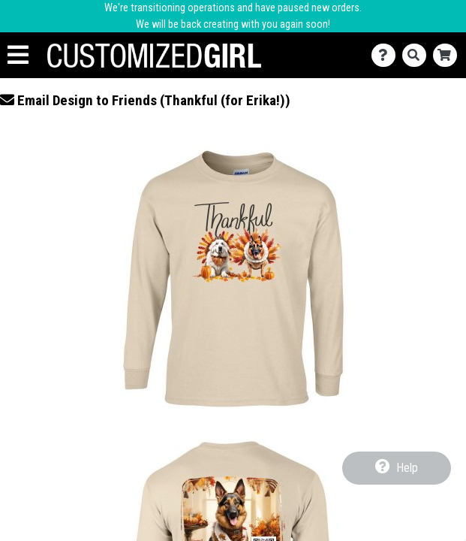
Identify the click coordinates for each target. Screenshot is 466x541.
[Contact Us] (386, 55)
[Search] (417, 55)
